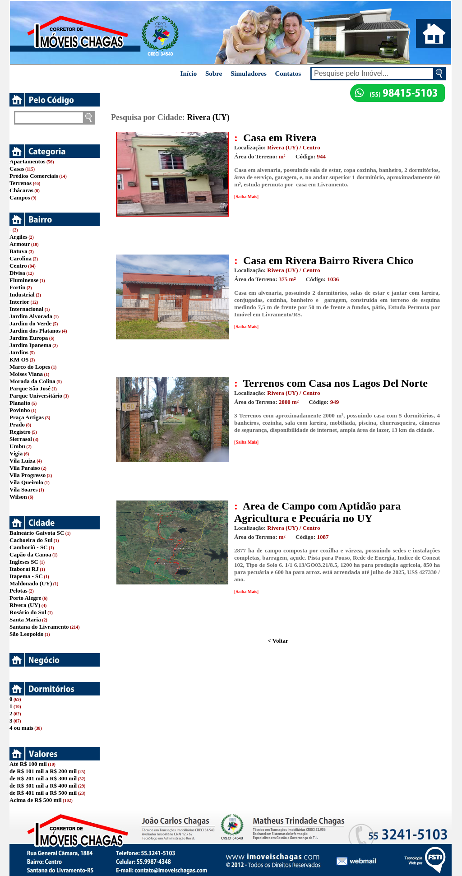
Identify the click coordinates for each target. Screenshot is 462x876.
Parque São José (30, 388)
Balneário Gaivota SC (36, 532)
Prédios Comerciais (33, 175)
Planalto (19, 402)
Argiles (18, 236)
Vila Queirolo (26, 482)
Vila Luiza (22, 460)
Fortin (17, 287)
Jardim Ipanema (30, 345)
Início (188, 73)
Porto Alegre (25, 597)
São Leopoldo (26, 633)
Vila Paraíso (24, 467)
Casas (16, 168)
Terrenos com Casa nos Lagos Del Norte (335, 383)
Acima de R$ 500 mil (35, 800)
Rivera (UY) (24, 605)
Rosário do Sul (27, 612)
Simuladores (249, 73)
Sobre (213, 73)
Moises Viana (26, 374)
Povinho (19, 410)
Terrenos (20, 183)
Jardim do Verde (30, 323)
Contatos (288, 73)
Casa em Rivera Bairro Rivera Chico (328, 260)
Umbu (17, 446)
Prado (17, 424)
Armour (19, 244)
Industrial (22, 294)
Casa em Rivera (280, 138)
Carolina (20, 258)
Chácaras (21, 190)
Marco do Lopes (29, 366)
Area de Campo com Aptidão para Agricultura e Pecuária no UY (317, 512)
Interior (19, 301)
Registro (20, 431)
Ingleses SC (23, 561)
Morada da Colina (32, 381)
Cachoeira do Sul (30, 540)
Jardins (18, 352)
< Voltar (278, 640)
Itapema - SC (26, 576)
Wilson (18, 496)
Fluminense (23, 280)
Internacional (26, 309)
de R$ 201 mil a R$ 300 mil (43, 778)
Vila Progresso (27, 475)
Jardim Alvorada (30, 316)
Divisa (17, 272)
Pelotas (18, 590)
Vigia (16, 453)
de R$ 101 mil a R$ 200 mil (43, 771)
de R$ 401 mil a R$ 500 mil (43, 792)
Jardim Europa (28, 337)
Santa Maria (25, 619)
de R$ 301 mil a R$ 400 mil (43, 785)
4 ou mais (21, 727)
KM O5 (18, 359)
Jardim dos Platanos (34, 330)
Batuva (18, 251)
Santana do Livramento (39, 626)
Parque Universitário (35, 395)
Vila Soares (23, 489)
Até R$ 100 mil (28, 763)
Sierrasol (20, 439)
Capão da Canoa (30, 554)
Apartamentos (27, 161)
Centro (18, 265)
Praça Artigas (26, 417)
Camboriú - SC (28, 547)
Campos (19, 197)
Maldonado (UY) (30, 583)
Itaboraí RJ (24, 568)
